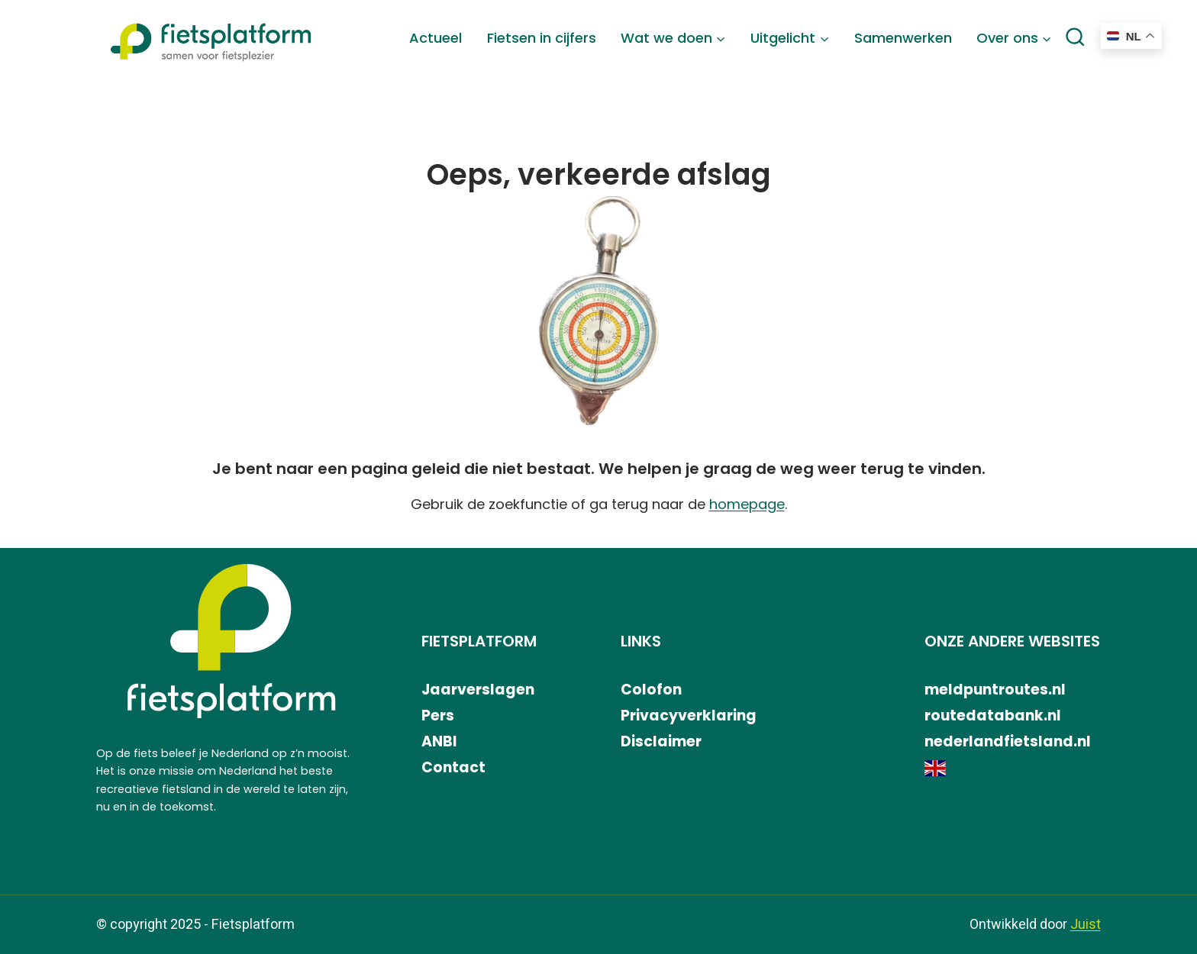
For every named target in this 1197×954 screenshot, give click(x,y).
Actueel (435, 37)
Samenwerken (903, 37)
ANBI (439, 741)
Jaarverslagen (477, 689)
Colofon (651, 689)
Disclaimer (661, 741)
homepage (747, 504)
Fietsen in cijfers (541, 37)
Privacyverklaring (689, 715)
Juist (1085, 924)
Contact (453, 767)
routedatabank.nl (992, 715)
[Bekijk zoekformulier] (1075, 38)
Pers (437, 715)
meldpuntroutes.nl (995, 689)
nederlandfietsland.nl (1007, 741)
